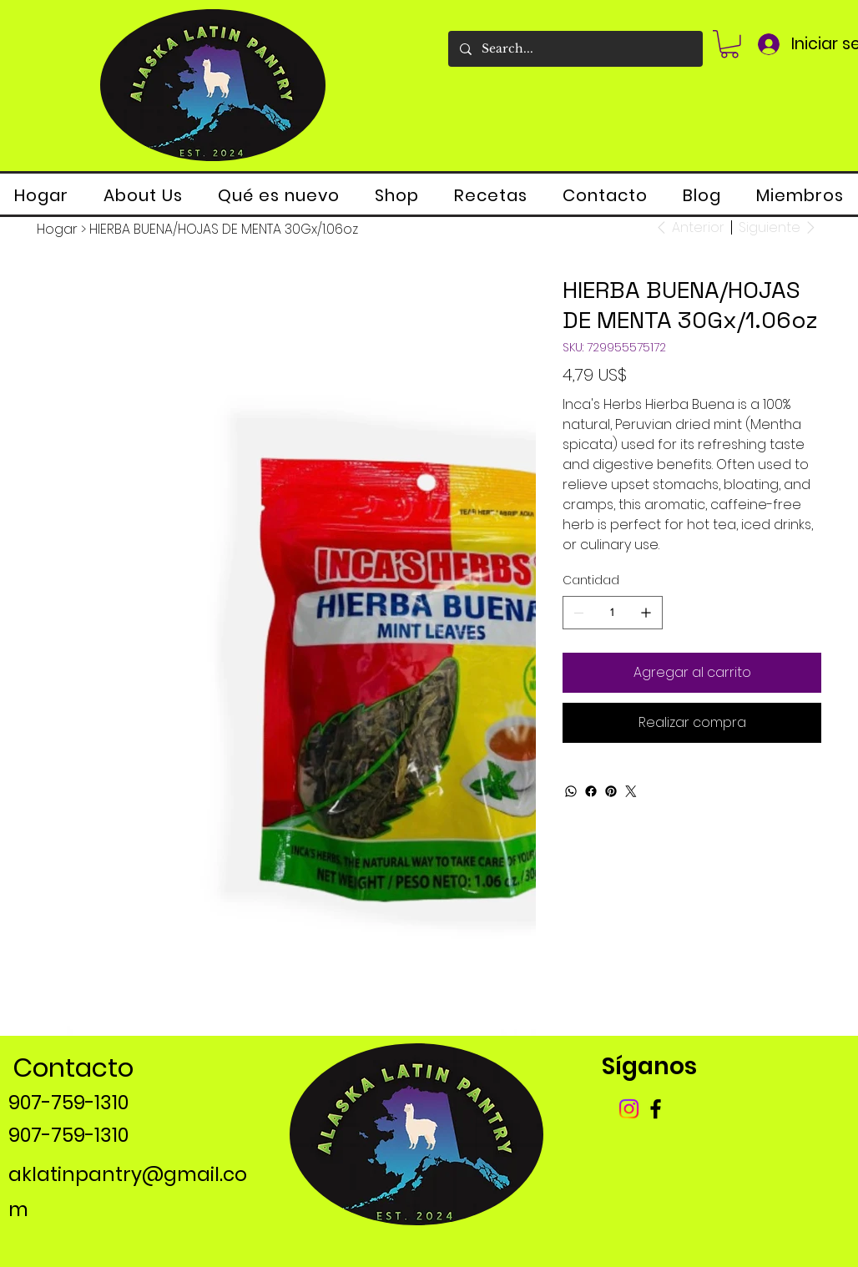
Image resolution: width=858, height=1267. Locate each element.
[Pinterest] (611, 791)
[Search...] (575, 49)
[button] (729, 44)
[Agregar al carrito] (692, 673)
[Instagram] (629, 1109)
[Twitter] (631, 791)
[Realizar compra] (692, 723)
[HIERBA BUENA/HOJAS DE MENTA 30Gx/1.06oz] (223, 229)
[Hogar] (57, 229)
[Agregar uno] (646, 612)
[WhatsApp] (571, 791)
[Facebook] (591, 791)
